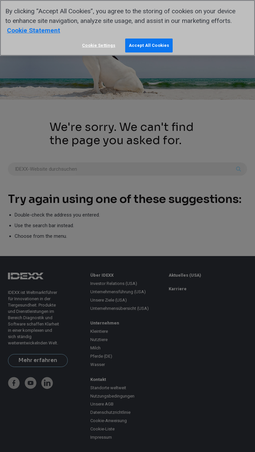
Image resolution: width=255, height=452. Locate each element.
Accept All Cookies (149, 45)
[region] (127, 28)
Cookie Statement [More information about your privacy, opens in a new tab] (33, 30)
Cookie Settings (98, 45)
